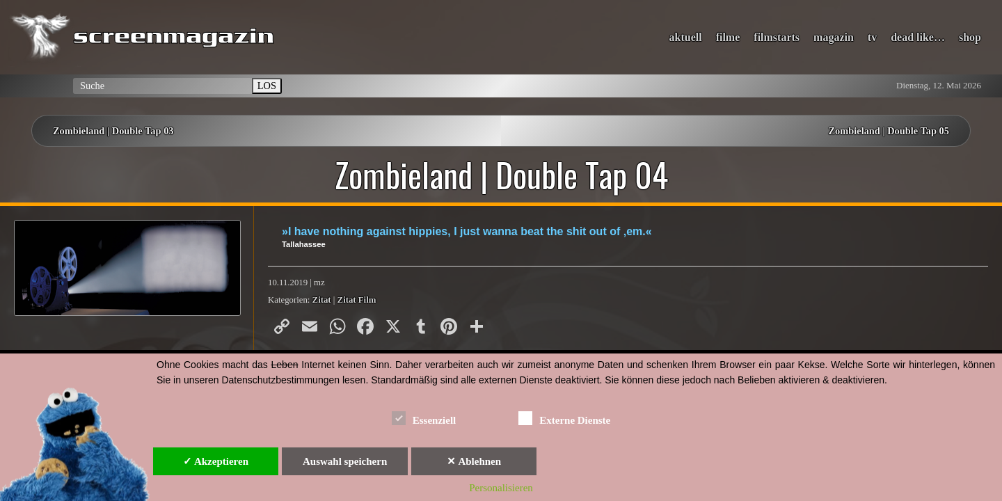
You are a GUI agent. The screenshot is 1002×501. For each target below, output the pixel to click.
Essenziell (424, 418)
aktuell (685, 37)
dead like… (918, 37)
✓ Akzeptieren (215, 461)
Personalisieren (501, 487)
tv (872, 37)
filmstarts (777, 37)
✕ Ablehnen (474, 461)
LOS (266, 85)
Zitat (321, 300)
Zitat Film (356, 300)
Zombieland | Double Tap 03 (113, 130)
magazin (833, 37)
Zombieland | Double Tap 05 (888, 130)
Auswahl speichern (345, 461)
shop (970, 37)
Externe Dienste (564, 418)
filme (728, 37)
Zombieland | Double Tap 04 (501, 175)
